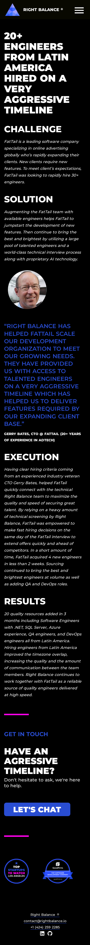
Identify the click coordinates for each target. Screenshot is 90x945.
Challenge (33, 129)
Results (25, 601)
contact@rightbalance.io (45, 921)
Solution (28, 199)
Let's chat (37, 809)
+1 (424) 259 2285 (45, 927)
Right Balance (44, 914)
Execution (31, 456)
